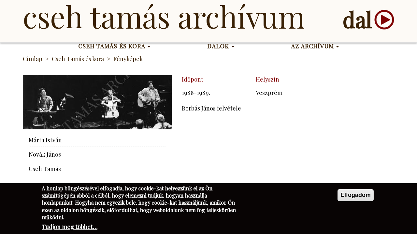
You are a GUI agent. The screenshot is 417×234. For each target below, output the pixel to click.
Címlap (32, 59)
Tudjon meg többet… (69, 229)
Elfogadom (355, 197)
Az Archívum (315, 46)
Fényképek (128, 59)
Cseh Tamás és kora (114, 46)
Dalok (220, 46)
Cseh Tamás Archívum (164, 16)
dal (356, 20)
